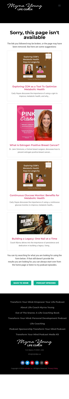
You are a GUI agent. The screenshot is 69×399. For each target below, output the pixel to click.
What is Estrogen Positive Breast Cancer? (34, 145)
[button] (59, 5)
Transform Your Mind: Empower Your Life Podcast (37, 302)
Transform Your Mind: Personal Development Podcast (37, 318)
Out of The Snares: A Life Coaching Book (37, 313)
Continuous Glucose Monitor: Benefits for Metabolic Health (34, 197)
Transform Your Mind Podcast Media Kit (37, 334)
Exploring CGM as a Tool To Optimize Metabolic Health (34, 88)
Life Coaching (37, 323)
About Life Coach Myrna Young (37, 307)
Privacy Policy (53, 368)
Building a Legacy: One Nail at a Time (34, 238)
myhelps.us (28, 368)
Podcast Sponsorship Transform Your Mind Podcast (37, 329)
